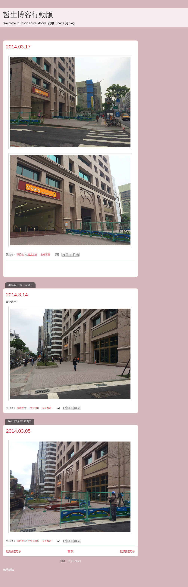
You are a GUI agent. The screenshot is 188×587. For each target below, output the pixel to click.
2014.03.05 (18, 431)
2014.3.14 (17, 295)
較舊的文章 (127, 551)
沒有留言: (46, 254)
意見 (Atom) (74, 561)
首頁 (70, 551)
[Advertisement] (70, 268)
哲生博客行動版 (28, 15)
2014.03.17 (18, 47)
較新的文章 (13, 551)
